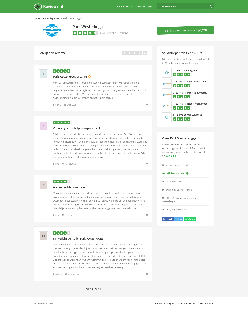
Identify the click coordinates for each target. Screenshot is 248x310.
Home (37, 18)
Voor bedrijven (144, 6)
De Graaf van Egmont (187, 70)
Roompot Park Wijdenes (189, 114)
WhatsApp (190, 218)
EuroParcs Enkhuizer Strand (191, 81)
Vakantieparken (51, 18)
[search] (185, 6)
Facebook (167, 218)
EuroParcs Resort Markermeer (192, 103)
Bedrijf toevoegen (164, 303)
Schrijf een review (52, 53)
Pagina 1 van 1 (93, 288)
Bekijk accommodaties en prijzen (185, 30)
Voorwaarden (207, 303)
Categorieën (124, 6)
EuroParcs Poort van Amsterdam (193, 92)
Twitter (178, 218)
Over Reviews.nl (186, 303)
